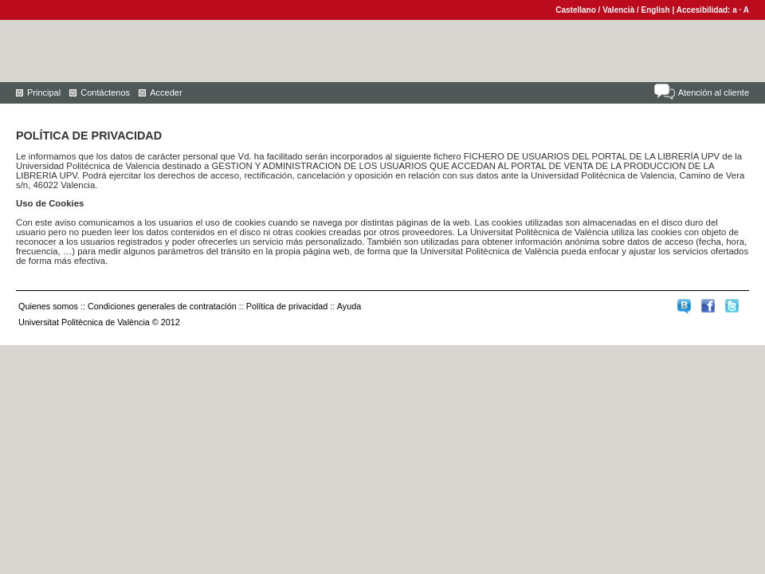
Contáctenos (105, 92)
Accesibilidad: (705, 10)
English (655, 10)
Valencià (618, 10)
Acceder (166, 92)
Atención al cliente (713, 92)
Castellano (575, 10)
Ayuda (349, 306)
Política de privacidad (287, 306)
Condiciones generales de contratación (162, 306)
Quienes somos (48, 306)
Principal (44, 92)
